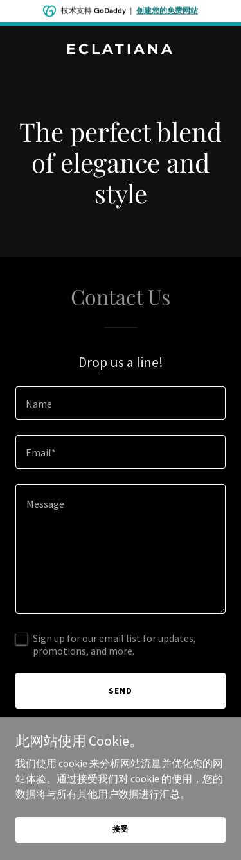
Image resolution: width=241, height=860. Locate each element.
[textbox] (120, 403)
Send (120, 690)
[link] (120, 50)
